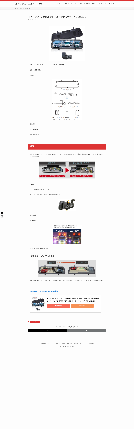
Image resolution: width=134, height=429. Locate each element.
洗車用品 (76, 343)
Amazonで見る (71, 305)
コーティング (83, 343)
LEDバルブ (69, 343)
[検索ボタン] (117, 4)
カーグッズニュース (35, 321)
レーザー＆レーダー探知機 (58, 343)
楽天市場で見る (54, 305)
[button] (47, 330)
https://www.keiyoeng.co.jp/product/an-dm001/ (44, 291)
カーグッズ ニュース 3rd (28, 4)
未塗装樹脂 (91, 343)
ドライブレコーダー (45, 343)
